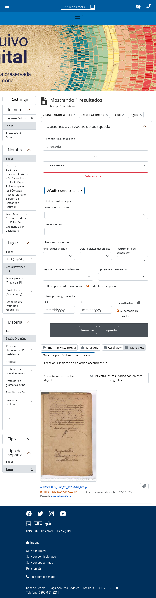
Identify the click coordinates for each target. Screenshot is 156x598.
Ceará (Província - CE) (19, 269)
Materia (15, 322)
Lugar (13, 243)
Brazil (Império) (19, 260)
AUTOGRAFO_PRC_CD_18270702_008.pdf (64, 487)
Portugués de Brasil (19, 135)
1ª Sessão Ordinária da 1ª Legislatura (19, 350)
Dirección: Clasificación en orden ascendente (74, 363)
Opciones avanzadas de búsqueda (78, 126)
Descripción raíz (53, 224)
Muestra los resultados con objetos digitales (116, 378)
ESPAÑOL (47, 531)
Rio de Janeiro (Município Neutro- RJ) (19, 306)
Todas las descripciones (104, 286)
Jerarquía (90, 347)
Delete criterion (96, 176)
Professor (19, 363)
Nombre (15, 149)
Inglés (19, 127)
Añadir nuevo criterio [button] (63, 190)
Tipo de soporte (15, 453)
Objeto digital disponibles (95, 248)
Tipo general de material (112, 269)
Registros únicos (19, 119)
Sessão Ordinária (19, 339)
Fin (81, 302)
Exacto (124, 316)
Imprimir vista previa (59, 347)
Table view (134, 347)
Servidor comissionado (41, 557)
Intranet (33, 542)
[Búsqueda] (95, 147)
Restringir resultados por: (19, 99)
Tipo (12, 439)
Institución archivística (58, 207)
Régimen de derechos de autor (61, 269)
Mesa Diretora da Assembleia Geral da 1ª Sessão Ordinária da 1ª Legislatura (19, 222)
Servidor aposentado (39, 562)
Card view (113, 347)
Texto (19, 470)
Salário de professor (19, 402)
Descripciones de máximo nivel (65, 286)
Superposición (129, 311)
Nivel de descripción (55, 248)
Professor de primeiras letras (19, 371)
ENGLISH (32, 531)
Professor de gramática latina (19, 383)
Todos (9, 158)
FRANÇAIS (64, 531)
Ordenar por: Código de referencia (67, 355)
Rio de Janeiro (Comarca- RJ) (19, 292)
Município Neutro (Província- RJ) (19, 280)
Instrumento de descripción (126, 250)
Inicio (46, 302)
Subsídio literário (19, 393)
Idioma (14, 109)
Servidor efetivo (36, 551)
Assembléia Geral (61, 496)
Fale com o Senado (40, 577)
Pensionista (33, 568)
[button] (138, 6)
